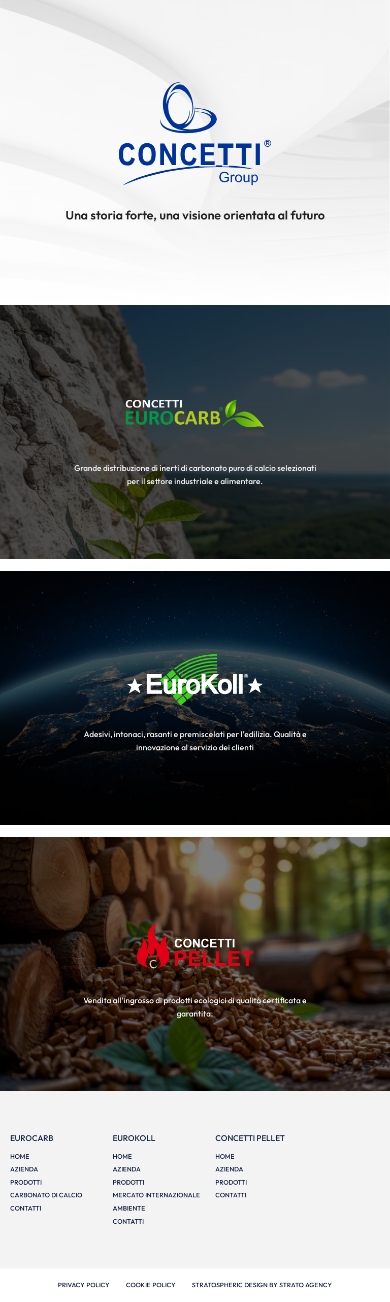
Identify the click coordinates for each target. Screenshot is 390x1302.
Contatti (25, 1208)
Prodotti (26, 1182)
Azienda (24, 1169)
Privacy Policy (84, 1285)
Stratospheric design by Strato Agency (262, 1285)
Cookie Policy (151, 1285)
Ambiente (129, 1208)
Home (19, 1156)
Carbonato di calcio (46, 1195)
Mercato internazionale (156, 1195)
